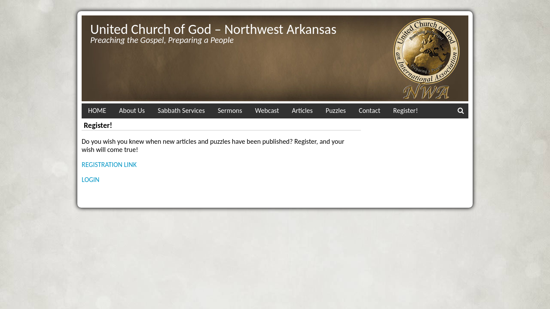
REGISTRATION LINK (109, 165)
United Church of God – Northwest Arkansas (213, 29)
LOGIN (90, 180)
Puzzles (336, 110)
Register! (405, 110)
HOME (97, 110)
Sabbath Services (181, 110)
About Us (132, 110)
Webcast (267, 110)
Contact (369, 110)
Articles (302, 110)
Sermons (230, 110)
